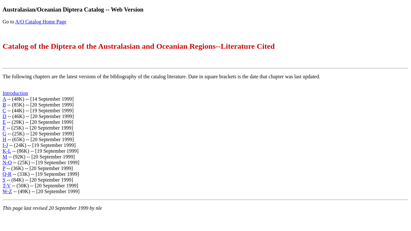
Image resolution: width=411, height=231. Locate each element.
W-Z (7, 191)
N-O (7, 162)
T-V (7, 185)
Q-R (7, 174)
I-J (5, 145)
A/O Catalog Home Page (40, 21)
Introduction (15, 93)
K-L (7, 151)
